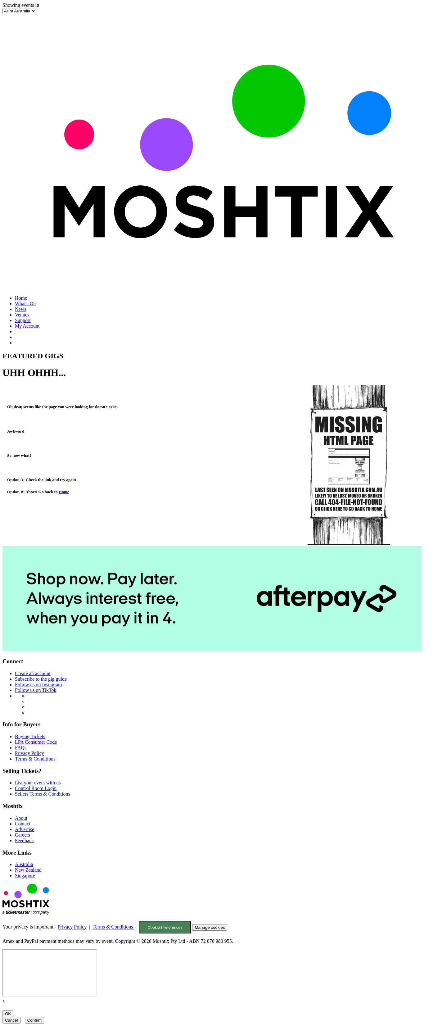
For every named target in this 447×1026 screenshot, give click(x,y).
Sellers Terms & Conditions (42, 794)
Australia (24, 864)
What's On (25, 303)
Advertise (24, 829)
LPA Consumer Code (36, 742)
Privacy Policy (29, 753)
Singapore (25, 875)
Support (23, 320)
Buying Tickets (30, 736)
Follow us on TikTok (35, 690)
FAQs (20, 747)
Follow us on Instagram (38, 684)
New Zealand (28, 870)
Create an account (33, 673)
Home (21, 298)
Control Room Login (35, 788)
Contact (22, 823)
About (21, 818)
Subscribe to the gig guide (41, 679)
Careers (22, 835)
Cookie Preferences (164, 927)
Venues (22, 314)
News (20, 309)
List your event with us (38, 782)
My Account (27, 326)
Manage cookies (210, 927)
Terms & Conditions (35, 758)
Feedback (24, 840)
